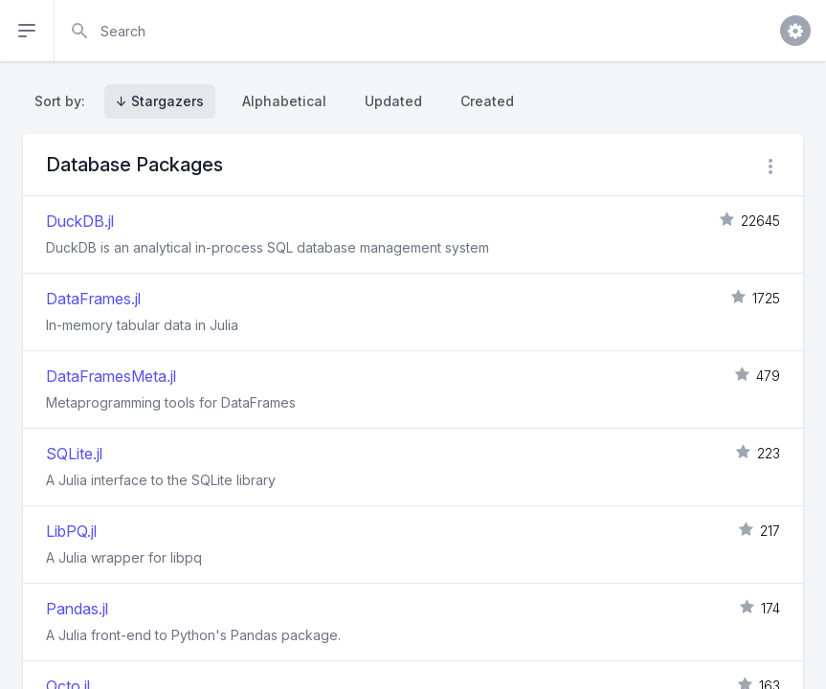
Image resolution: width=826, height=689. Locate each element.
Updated (393, 101)
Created (487, 101)
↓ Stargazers (160, 101)
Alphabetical (284, 101)
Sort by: (63, 101)
